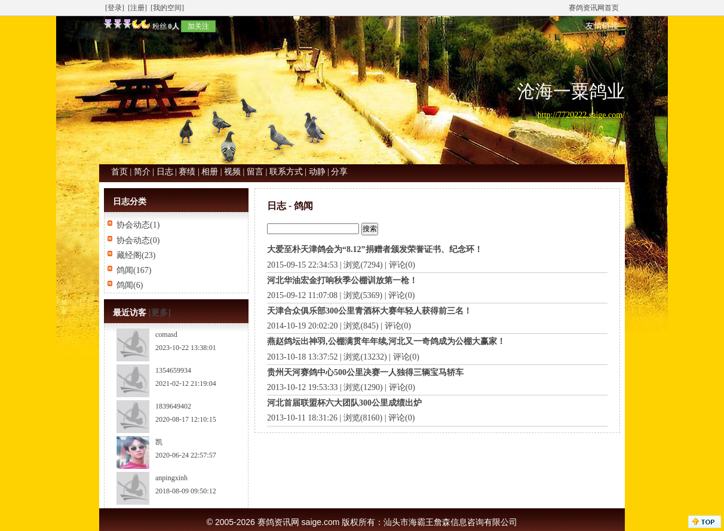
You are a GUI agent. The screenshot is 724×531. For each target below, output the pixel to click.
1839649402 (173, 406)
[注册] (137, 8)
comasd (166, 334)
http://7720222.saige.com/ (581, 115)
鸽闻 (124, 270)
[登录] (114, 8)
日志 (165, 171)
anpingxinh (171, 478)
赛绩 (187, 171)
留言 (255, 171)
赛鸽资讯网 (278, 522)
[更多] (160, 312)
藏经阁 (129, 255)
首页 (119, 171)
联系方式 (286, 171)
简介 (142, 171)
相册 (209, 171)
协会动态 (133, 224)
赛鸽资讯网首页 (594, 8)
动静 (317, 171)
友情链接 (602, 26)
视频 (232, 171)
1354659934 (173, 370)
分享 (339, 171)
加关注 (198, 26)
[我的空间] (167, 8)
